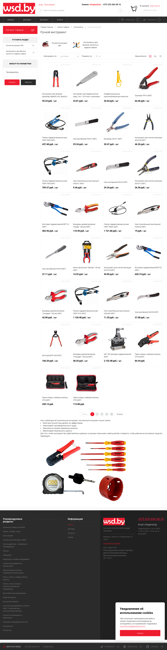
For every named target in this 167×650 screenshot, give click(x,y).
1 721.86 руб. (118, 232)
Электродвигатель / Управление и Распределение (15, 545)
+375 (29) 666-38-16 (112, 4)
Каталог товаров (20, 30)
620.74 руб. (148, 276)
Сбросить (28, 82)
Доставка (27, 20)
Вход (41, 4)
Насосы (6, 551)
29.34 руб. (87, 146)
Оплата (60, 20)
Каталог (11, 20)
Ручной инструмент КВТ (15, 45)
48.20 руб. (87, 362)
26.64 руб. (118, 102)
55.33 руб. (56, 102)
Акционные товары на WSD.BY (14, 527)
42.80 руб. (56, 319)
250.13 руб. (56, 405)
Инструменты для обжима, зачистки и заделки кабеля (16, 52)
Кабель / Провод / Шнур (11, 531)
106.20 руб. (56, 362)
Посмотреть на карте (111, 543)
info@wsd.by (150, 524)
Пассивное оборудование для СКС (15, 622)
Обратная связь (12, 647)
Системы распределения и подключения (12, 565)
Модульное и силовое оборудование (16, 559)
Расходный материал (10, 601)
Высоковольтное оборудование (14, 593)
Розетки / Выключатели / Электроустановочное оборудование (12, 586)
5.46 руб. (87, 189)
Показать (12, 82)
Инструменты (8, 626)
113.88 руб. (87, 405)
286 (33, 45)
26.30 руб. (148, 189)
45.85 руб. (118, 276)
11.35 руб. (118, 319)
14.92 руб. (87, 276)
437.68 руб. (56, 146)
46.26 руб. (148, 146)
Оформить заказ (150, 10)
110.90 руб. (87, 232)
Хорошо (140, 633)
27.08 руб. (148, 319)
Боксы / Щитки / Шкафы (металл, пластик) (15, 578)
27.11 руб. (56, 276)
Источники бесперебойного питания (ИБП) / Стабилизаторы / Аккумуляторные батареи (16, 608)
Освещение (7, 555)
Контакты (44, 20)
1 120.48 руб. (87, 319)
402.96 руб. (56, 232)
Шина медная (8, 536)
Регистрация (49, 4)
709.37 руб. (56, 189)
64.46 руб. (148, 102)
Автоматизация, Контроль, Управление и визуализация (13, 571)
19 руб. (148, 232)
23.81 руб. (87, 102)
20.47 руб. (118, 146)
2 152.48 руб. (118, 362)
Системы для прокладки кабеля (14, 540)
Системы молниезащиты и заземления (13, 616)
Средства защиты (9, 597)
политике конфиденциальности (132, 626)
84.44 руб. (148, 362)
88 (33, 52)
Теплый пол (7, 630)
